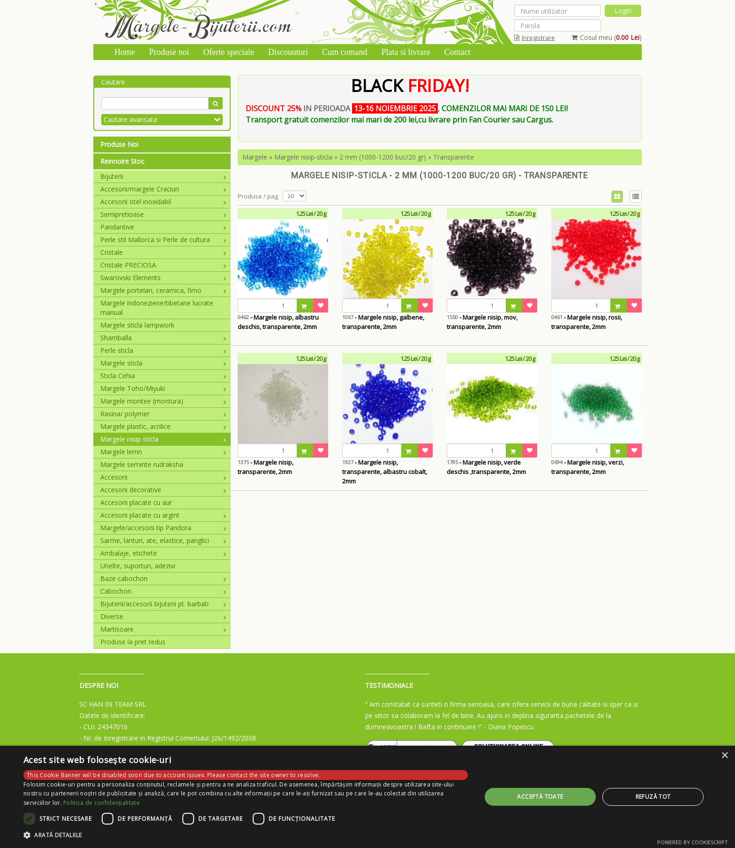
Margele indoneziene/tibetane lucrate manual (156, 307)
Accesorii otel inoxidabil (163, 201)
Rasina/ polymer (163, 413)
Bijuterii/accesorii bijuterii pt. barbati (163, 603)
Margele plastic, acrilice (163, 426)
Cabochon (163, 591)
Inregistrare (534, 37)
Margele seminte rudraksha (141, 464)
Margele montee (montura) (163, 401)
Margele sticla (163, 363)
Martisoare (163, 629)
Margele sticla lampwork (137, 325)
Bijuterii (163, 176)
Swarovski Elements (163, 277)
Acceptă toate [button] (540, 797)
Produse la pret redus (132, 641)
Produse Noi (119, 144)
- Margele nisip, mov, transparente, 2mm (482, 322)
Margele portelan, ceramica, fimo (163, 290)
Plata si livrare (405, 52)
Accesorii (163, 477)
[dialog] (367, 797)
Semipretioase (163, 214)
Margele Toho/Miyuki (163, 388)
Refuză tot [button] (653, 797)
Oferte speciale (228, 52)
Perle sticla (163, 350)
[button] (245, 835)
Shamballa (163, 337)
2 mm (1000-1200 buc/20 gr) (382, 157)
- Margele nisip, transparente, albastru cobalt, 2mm (384, 471)
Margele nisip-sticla (163, 439)
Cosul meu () (606, 37)
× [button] (724, 755)
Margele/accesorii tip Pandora (163, 527)
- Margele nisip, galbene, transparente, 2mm (383, 322)
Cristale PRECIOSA (163, 264)
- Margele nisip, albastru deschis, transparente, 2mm (278, 322)
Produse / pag (258, 196)
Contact (457, 52)
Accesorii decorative (163, 489)
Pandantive (163, 226)
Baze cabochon (163, 578)
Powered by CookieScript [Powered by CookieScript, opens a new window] (692, 842)
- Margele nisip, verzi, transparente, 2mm (587, 467)
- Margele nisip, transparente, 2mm (265, 467)
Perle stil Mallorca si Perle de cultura (163, 239)
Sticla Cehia (163, 375)
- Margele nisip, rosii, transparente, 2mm (586, 322)
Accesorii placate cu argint (163, 515)
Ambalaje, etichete (163, 553)
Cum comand (345, 52)
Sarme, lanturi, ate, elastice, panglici (163, 540)
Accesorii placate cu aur (136, 502)
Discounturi (288, 52)
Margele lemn (163, 451)
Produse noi (169, 52)
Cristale (163, 252)
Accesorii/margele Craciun (163, 188)
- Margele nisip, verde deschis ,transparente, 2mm (486, 467)
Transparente (453, 157)
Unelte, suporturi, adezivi (137, 565)
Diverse (163, 616)
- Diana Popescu (509, 726)
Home (124, 52)
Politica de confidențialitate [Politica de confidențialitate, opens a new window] (101, 803)
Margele (254, 157)
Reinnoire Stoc (122, 161)
